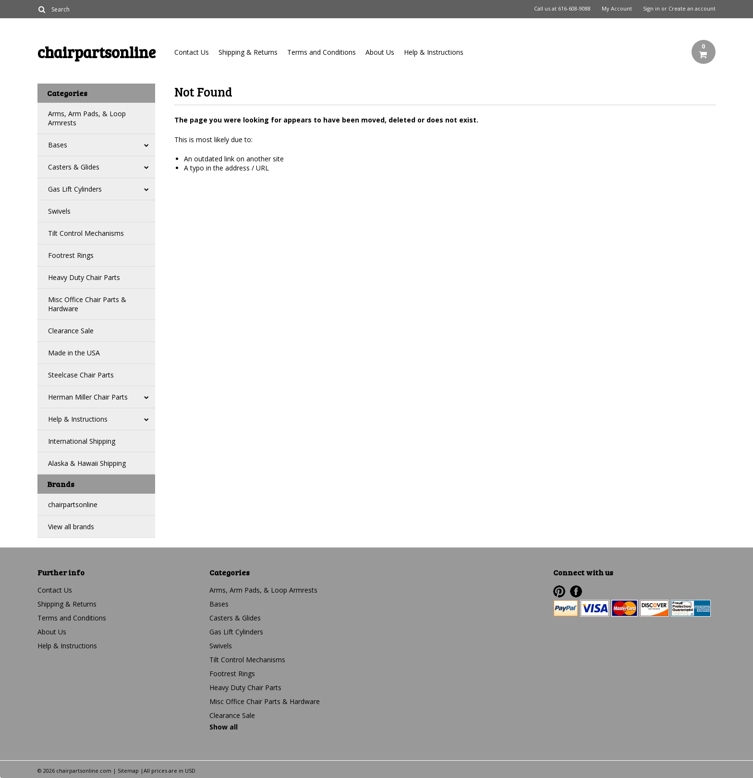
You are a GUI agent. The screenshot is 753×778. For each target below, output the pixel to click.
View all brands (71, 526)
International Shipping (81, 441)
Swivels (59, 211)
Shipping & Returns (248, 52)
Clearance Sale (71, 330)
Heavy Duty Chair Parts (84, 277)
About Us (379, 52)
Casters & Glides (73, 166)
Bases (57, 144)
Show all (223, 726)
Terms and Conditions (321, 52)
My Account (617, 8)
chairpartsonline (72, 504)
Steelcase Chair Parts (81, 374)
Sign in (651, 8)
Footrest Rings (71, 255)
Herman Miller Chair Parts (88, 396)
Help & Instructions (433, 52)
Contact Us (191, 52)
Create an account (692, 8)
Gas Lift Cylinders (75, 189)
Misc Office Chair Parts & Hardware (87, 304)
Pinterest (559, 591)
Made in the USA (74, 352)
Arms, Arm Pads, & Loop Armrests (87, 118)
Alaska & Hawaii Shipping (87, 463)
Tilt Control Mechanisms (86, 233)
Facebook (576, 591)
